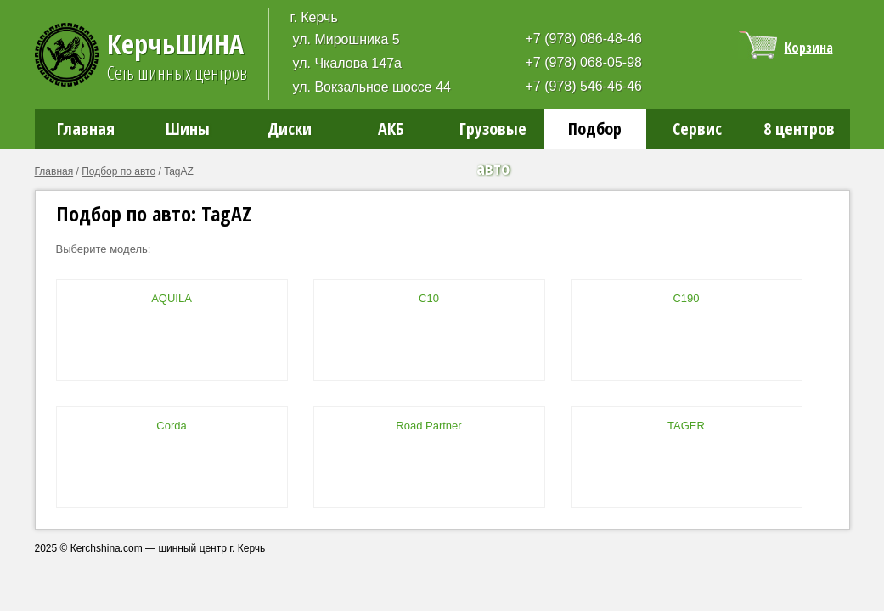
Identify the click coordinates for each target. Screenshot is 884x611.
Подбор (595, 128)
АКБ (391, 128)
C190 (686, 298)
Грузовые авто (492, 133)
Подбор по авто (118, 171)
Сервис (697, 128)
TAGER (686, 425)
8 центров (799, 128)
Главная (86, 128)
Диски (289, 128)
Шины (188, 128)
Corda (171, 425)
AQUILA (171, 298)
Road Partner (428, 425)
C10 (429, 298)
